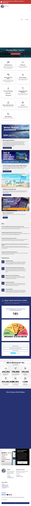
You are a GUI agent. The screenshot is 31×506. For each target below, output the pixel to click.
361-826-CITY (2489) (20, 476)
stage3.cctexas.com (16, 303)
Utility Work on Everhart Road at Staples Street (9, 251)
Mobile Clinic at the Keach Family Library (12, 275)
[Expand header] (30, 6)
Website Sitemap (22, 497)
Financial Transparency (5, 486)
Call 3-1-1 (8, 475)
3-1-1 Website (9, 476)
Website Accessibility (16, 497)
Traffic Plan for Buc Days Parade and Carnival (9, 238)
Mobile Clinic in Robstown (10, 282)
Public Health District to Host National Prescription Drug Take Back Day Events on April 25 (15, 245)
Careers (3, 484)
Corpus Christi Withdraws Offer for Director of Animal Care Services (13, 226)
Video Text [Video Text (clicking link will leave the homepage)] (26, 19)
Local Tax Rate (4, 487)
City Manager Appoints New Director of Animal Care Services (12, 232)
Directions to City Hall (10, 477)
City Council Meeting (9, 289)
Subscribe (18, 473)
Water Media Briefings (9, 260)
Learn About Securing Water (15, 54)
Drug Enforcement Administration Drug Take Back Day (15, 267)
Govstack (5, 499)
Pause (22, 19)
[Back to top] (15, 503)
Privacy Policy (11, 497)
